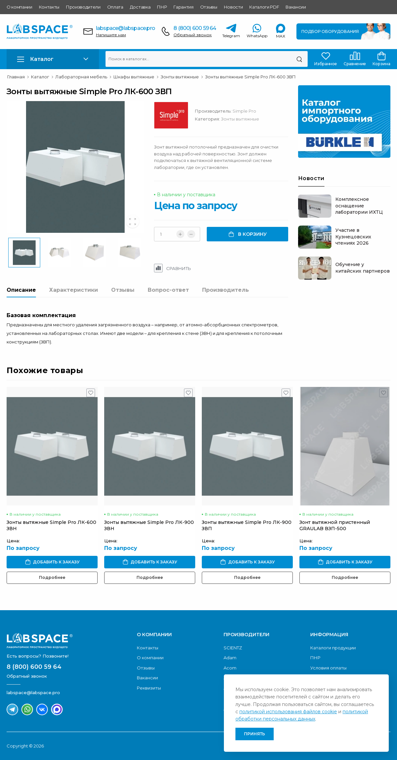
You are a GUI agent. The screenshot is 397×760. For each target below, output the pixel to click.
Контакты (49, 7)
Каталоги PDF (264, 7)
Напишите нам (111, 34)
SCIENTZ (233, 647)
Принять (254, 733)
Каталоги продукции (333, 647)
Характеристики (73, 290)
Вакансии (296, 7)
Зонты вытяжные (240, 119)
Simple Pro (244, 111)
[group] (75, 167)
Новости (233, 7)
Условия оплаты (328, 667)
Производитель (225, 290)
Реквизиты (149, 688)
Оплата (115, 7)
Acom (230, 667)
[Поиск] (299, 59)
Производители (83, 7)
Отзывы (208, 7)
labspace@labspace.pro (125, 28)
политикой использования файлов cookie (288, 712)
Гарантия (183, 7)
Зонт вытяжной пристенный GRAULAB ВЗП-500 (334, 525)
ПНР (162, 7)
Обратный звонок (192, 34)
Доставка (140, 7)
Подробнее (52, 577)
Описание (21, 290)
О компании (19, 7)
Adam (230, 657)
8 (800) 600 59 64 (194, 28)
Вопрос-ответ (168, 290)
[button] (53, 59)
